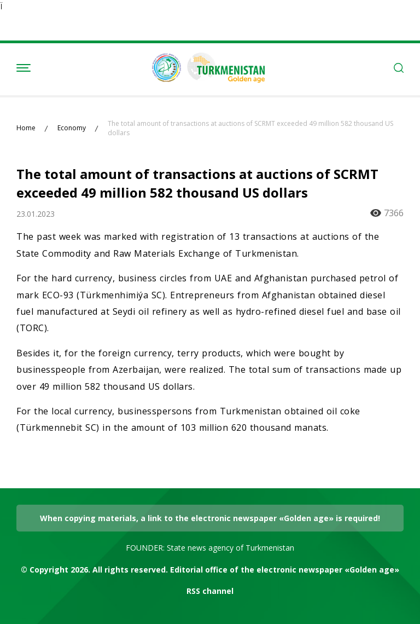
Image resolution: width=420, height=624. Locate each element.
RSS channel (210, 591)
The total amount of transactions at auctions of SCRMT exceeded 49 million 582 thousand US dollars (250, 128)
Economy (71, 128)
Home (26, 128)
